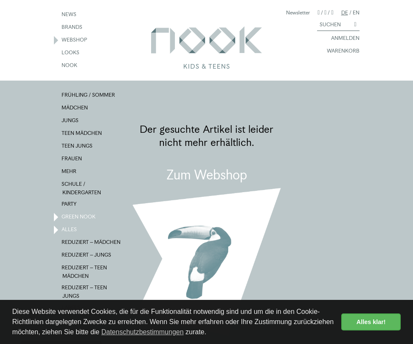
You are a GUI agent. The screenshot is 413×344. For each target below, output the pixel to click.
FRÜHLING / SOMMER (88, 95)
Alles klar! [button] (371, 322)
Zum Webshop (206, 174)
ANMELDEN (341, 38)
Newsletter (298, 12)
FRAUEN (72, 159)
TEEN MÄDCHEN (82, 133)
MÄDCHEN (75, 108)
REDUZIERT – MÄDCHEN (91, 242)
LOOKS (70, 53)
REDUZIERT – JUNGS (86, 255)
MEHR (69, 172)
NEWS (69, 15)
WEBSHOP (74, 40)
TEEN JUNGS (77, 146)
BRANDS (72, 27)
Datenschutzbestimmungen (142, 332)
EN (356, 12)
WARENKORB (339, 51)
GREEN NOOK (79, 217)
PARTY (69, 204)
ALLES (69, 230)
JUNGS (70, 121)
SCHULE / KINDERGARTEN (81, 188)
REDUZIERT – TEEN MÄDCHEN (84, 271)
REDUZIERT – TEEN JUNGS (84, 291)
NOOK (69, 66)
